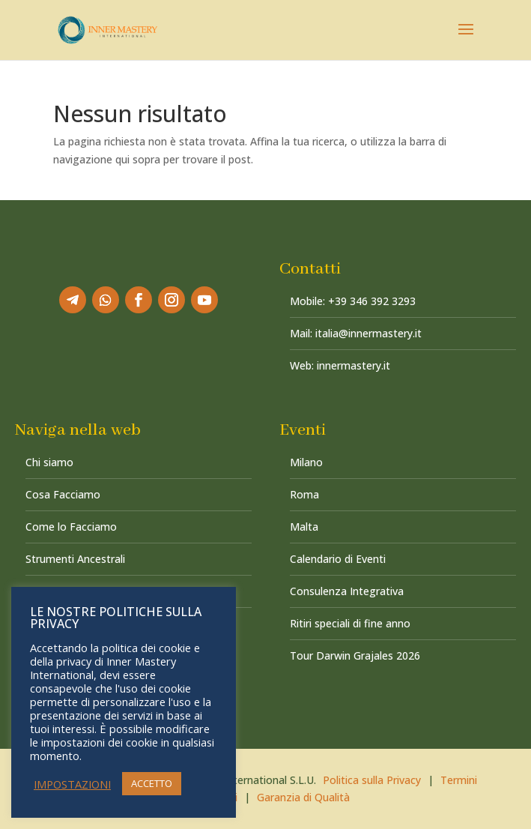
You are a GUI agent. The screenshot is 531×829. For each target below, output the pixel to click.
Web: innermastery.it (340, 365)
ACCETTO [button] (151, 783)
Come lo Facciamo (71, 526)
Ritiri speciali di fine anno (350, 623)
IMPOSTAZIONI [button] (72, 784)
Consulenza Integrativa (347, 591)
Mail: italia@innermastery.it (356, 333)
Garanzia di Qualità (303, 797)
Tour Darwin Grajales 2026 (355, 655)
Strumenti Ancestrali (75, 559)
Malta (304, 526)
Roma (304, 494)
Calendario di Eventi (338, 559)
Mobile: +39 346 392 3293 (353, 301)
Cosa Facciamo (62, 494)
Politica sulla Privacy (372, 780)
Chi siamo (49, 462)
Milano (306, 462)
